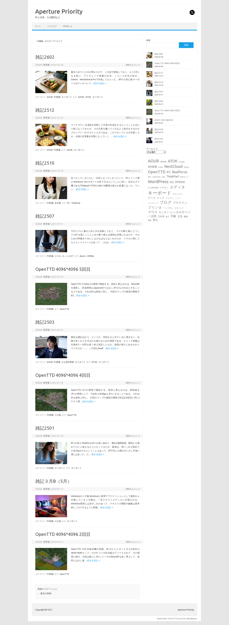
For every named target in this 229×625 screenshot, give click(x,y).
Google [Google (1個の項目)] (182, 162)
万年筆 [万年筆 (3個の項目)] (161, 216)
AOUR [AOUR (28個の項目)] (153, 161)
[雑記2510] (149, 85)
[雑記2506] (149, 103)
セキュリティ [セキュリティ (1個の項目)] (178, 194)
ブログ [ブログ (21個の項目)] (166, 202)
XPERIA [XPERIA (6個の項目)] (180, 182)
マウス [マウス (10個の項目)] (152, 212)
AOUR (50, 97)
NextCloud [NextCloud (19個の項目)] (173, 166)
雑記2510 (44, 163)
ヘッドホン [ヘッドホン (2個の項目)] (168, 208)
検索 (148, 40)
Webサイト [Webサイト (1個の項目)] (184, 177)
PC (68, 203)
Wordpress (192, 618)
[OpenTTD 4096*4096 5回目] (149, 113)
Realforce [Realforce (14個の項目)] (179, 172)
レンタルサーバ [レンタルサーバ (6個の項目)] (180, 212)
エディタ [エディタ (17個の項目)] (177, 187)
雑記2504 (158, 129)
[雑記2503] (149, 141)
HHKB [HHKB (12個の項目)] (152, 166)
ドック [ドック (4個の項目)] (160, 197)
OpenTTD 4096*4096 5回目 (63, 269)
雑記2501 (44, 428)
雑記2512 (44, 110)
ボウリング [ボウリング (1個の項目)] (179, 208)
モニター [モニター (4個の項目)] (164, 212)
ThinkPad (75, 203)
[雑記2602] (149, 56)
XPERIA (90, 256)
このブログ (52, 26)
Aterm (83, 256)
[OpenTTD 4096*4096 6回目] (149, 66)
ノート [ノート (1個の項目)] (177, 198)
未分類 (58, 203)
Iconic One (162, 618)
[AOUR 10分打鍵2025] (149, 122)
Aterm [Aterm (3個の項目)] (163, 161)
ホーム (38, 26)
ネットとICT (67, 256)
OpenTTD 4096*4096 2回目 (63, 534)
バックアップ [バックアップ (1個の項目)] (153, 203)
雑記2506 (158, 101)
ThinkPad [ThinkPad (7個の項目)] (172, 176)
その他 (58, 415)
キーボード (67, 97)
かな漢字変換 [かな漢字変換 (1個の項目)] (153, 188)
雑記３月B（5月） (53, 481)
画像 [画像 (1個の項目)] (149, 220)
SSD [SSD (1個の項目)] (163, 177)
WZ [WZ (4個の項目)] (172, 182)
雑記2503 (44, 322)
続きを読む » (100, 83)
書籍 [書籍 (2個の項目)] (186, 216)
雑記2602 (44, 57)
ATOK (88, 97)
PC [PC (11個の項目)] (169, 172)
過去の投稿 (44, 593)
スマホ (58, 256)
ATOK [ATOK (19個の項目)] (172, 161)
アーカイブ (151, 149)
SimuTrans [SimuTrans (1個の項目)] (157, 177)
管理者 (46, 65)
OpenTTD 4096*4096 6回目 (167, 63)
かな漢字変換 (68, 362)
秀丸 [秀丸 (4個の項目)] (155, 220)
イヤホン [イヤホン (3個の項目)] (164, 187)
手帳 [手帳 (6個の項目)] (173, 216)
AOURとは (67, 26)
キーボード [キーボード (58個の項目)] (159, 192)
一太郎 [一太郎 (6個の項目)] (152, 216)
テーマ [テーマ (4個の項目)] (152, 197)
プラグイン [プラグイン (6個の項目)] (180, 202)
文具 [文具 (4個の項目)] (180, 216)
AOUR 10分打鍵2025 (163, 120)
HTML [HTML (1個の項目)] (160, 167)
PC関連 (57, 97)
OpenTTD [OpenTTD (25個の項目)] (156, 172)
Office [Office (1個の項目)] (186, 167)
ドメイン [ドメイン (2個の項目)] (170, 198)
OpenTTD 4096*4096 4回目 (63, 375)
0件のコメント (133, 65)
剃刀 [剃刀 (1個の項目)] (167, 217)
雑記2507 (44, 216)
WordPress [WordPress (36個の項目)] (158, 181)
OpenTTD (64, 309)
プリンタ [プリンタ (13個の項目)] (155, 207)
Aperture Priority (59, 11)
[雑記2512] (149, 75)
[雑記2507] (149, 94)
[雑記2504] (149, 132)
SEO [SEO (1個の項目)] (149, 177)
